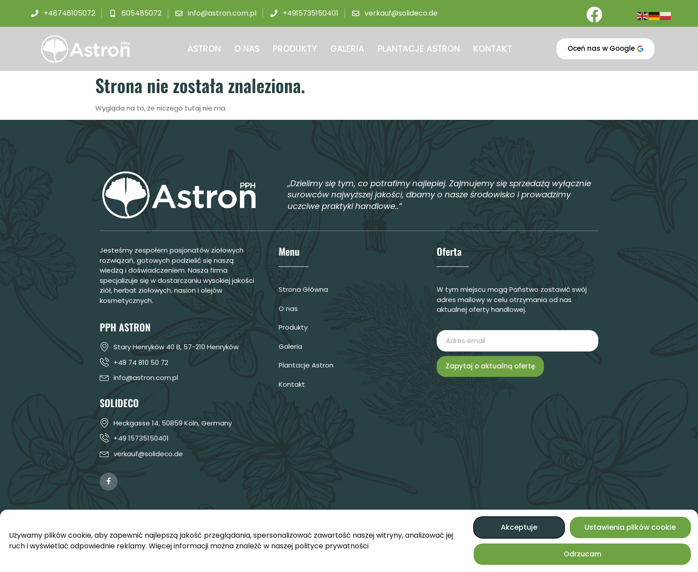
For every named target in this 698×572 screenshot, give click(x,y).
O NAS (247, 49)
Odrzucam (582, 554)
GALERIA (347, 49)
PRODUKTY (295, 49)
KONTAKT (492, 49)
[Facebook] (593, 13)
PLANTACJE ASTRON (418, 49)
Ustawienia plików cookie (630, 527)
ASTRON (204, 49)
